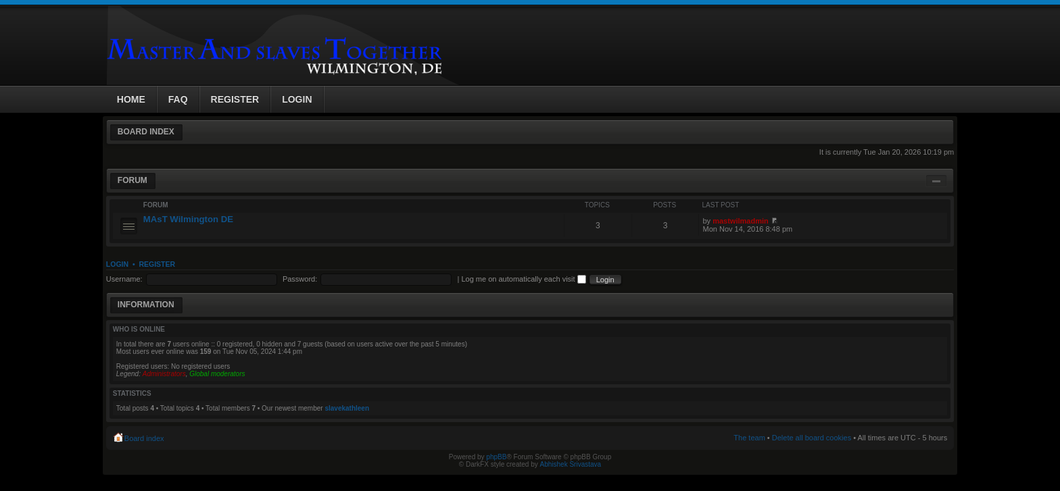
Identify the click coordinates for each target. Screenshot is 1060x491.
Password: (300, 279)
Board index (146, 131)
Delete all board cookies (811, 438)
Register (157, 264)
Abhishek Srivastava (571, 464)
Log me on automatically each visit (523, 279)
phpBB (496, 457)
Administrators (164, 374)
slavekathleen (346, 408)
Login (117, 264)
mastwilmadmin (741, 221)
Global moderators (217, 374)
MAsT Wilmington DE (188, 219)
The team (749, 438)
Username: (124, 279)
